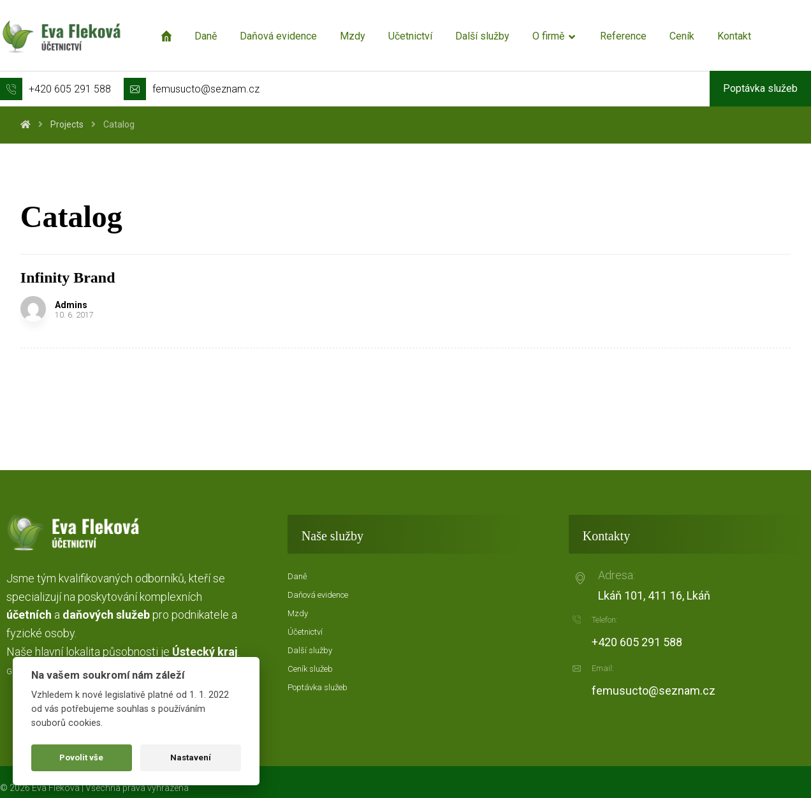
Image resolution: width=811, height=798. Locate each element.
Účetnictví (305, 632)
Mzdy (298, 613)
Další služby (310, 650)
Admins (71, 305)
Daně (297, 576)
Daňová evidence (318, 595)
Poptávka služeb (317, 687)
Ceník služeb (310, 669)
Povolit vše (81, 757)
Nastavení (190, 757)
